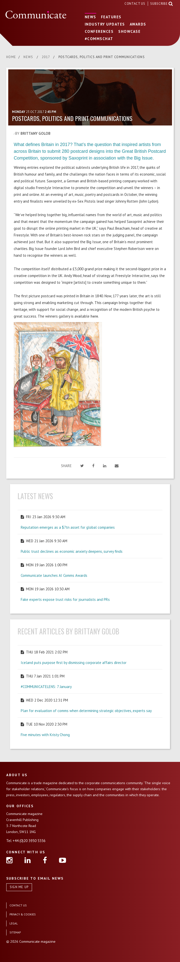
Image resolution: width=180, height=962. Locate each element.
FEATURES (111, 17)
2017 (46, 57)
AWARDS (138, 24)
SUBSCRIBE (159, 4)
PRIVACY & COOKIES (23, 914)
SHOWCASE (129, 31)
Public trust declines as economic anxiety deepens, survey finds (71, 551)
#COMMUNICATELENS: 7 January (46, 686)
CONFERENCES (99, 31)
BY (32, 133)
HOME (11, 57)
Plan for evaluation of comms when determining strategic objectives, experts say (86, 710)
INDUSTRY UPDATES (105, 24)
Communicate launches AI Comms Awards (54, 575)
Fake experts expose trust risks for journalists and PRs (65, 599)
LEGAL (14, 923)
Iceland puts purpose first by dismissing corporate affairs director (73, 662)
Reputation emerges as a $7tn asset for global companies (68, 527)
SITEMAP (15, 932)
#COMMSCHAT (99, 38)
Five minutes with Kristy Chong (45, 734)
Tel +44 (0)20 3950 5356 (26, 840)
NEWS (90, 17)
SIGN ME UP (19, 887)
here (94, 316)
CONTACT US (135, 4)
